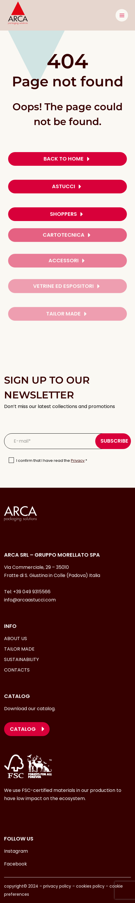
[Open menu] (122, 15)
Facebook (15, 864)
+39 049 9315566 (32, 591)
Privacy (77, 460)
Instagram (16, 851)
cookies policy (90, 886)
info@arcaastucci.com (30, 599)
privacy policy (56, 886)
